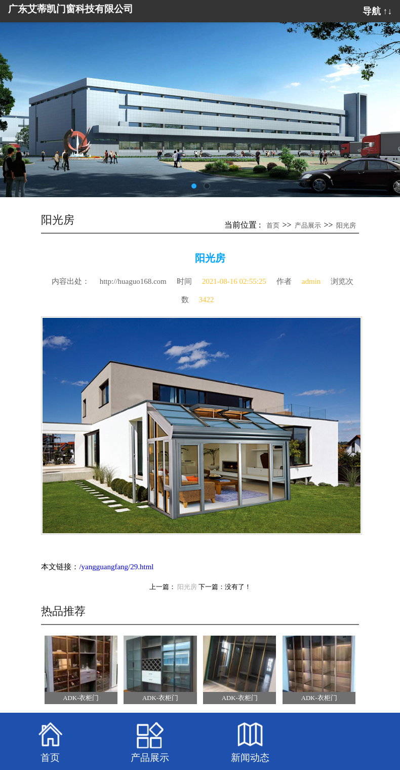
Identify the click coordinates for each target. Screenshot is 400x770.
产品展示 (308, 225)
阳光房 (346, 225)
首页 (272, 225)
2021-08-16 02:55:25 (234, 281)
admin (311, 281)
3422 (206, 300)
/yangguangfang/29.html (116, 567)
